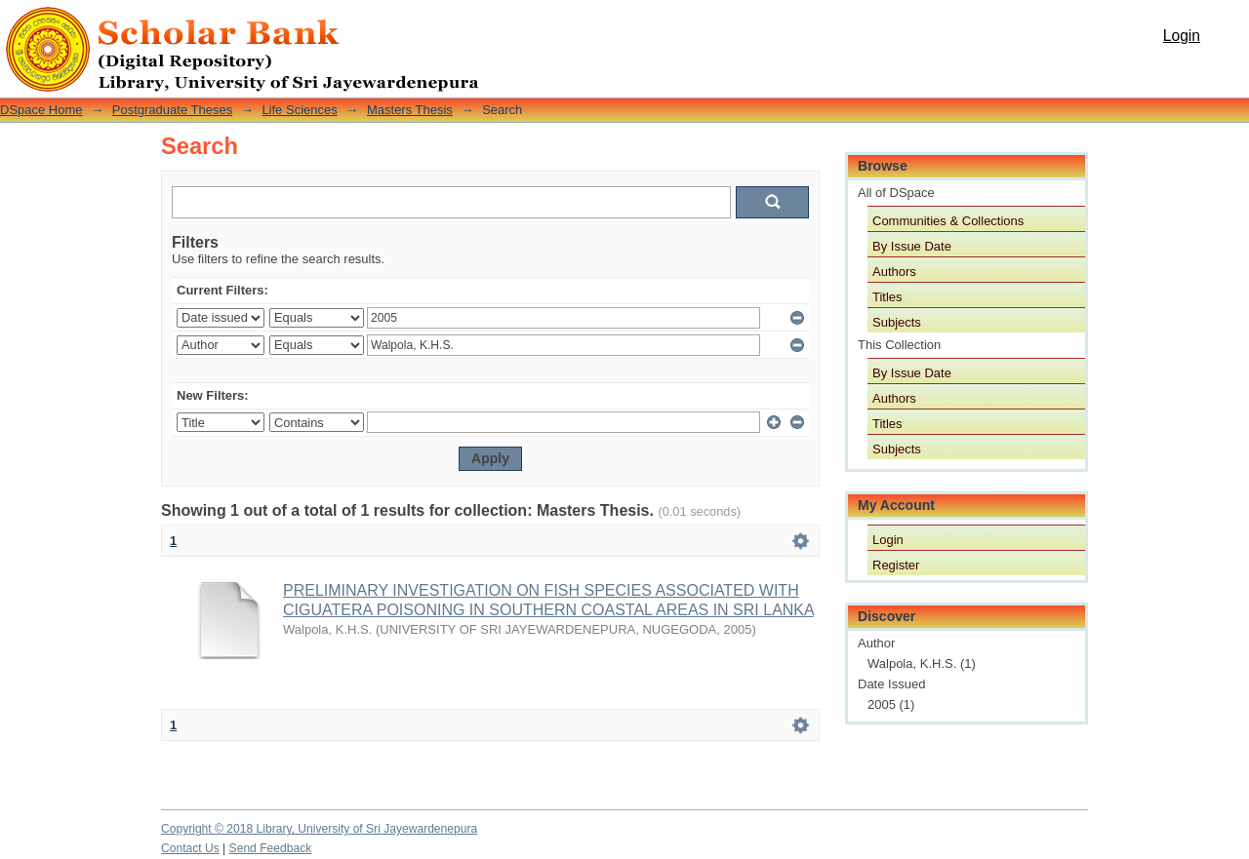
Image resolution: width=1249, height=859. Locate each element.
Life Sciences (299, 109)
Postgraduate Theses (172, 109)
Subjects (896, 322)
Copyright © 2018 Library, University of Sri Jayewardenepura (319, 829)
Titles (887, 297)
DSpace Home (41, 109)
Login (1181, 35)
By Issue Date (911, 246)
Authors (894, 271)
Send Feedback (270, 848)
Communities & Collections (948, 221)
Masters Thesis (410, 109)
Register (895, 565)
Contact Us (190, 848)
